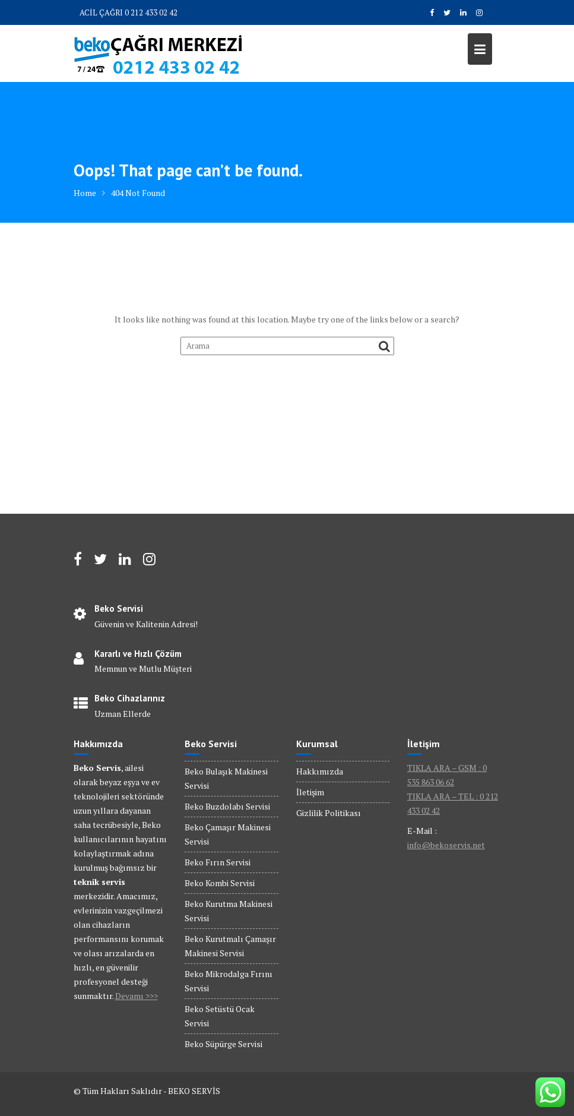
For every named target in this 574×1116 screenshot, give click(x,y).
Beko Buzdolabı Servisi (227, 806)
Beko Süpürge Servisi (223, 1043)
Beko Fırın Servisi (217, 862)
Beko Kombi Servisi (220, 883)
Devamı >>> (136, 995)
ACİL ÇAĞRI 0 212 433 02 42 (128, 12)
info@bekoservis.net (446, 845)
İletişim (310, 792)
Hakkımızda (319, 771)
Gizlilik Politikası (328, 812)
